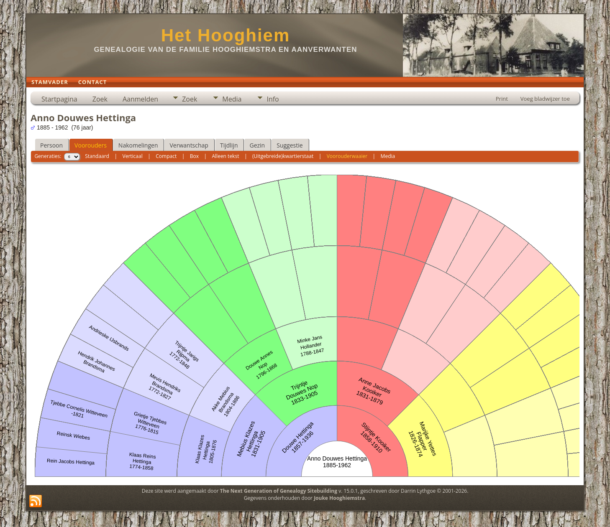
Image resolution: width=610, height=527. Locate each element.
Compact (166, 156)
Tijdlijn (229, 145)
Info (273, 99)
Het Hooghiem (225, 35)
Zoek (100, 99)
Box (194, 156)
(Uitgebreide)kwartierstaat (282, 156)
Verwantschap (188, 145)
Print (502, 98)
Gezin (257, 145)
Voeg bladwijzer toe (545, 98)
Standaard (97, 156)
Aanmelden (140, 99)
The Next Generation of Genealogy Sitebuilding (278, 490)
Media (231, 99)
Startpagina (59, 99)
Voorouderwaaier (347, 156)
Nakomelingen (138, 145)
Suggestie (289, 145)
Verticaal (133, 156)
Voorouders (90, 145)
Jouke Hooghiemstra (339, 498)
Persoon (51, 145)
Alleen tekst (225, 156)
